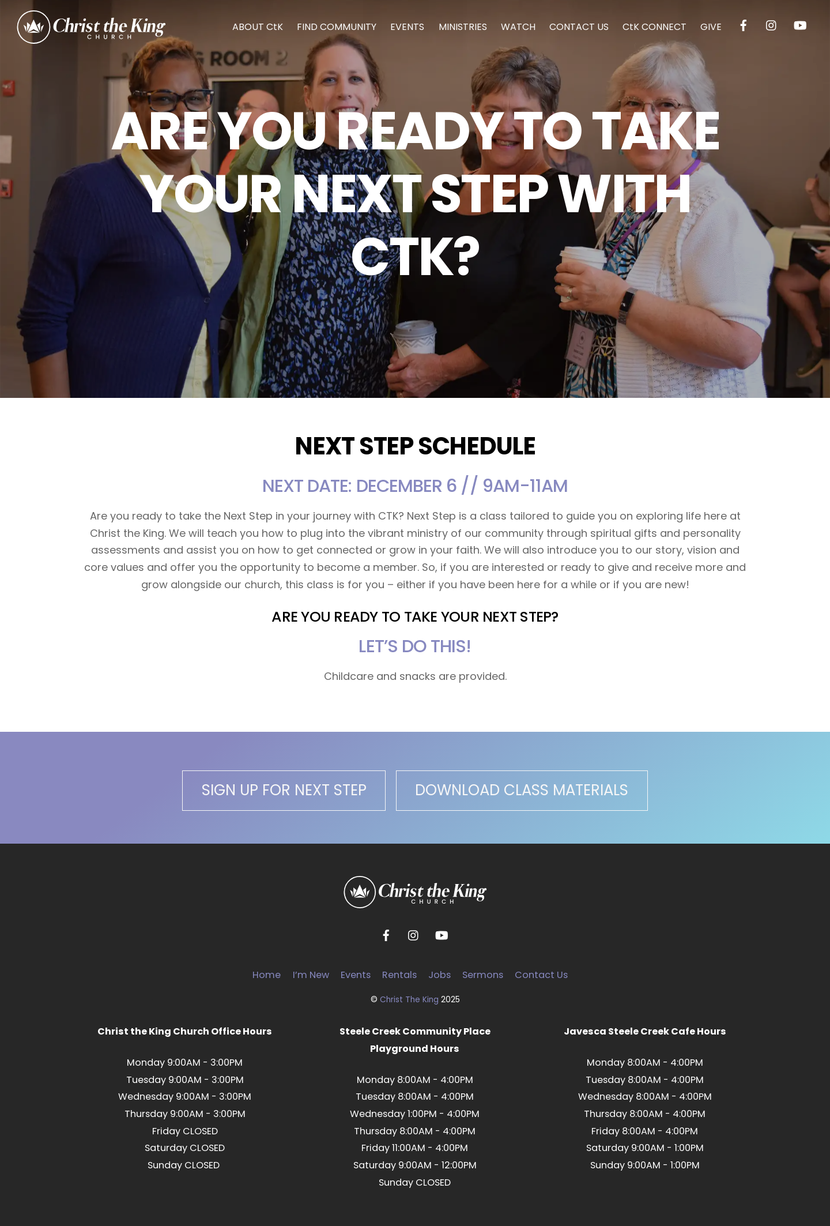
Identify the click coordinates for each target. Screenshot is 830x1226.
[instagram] (771, 24)
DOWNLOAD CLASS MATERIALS (521, 790)
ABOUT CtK (257, 26)
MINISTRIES (463, 26)
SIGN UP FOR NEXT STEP (284, 790)
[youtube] (800, 24)
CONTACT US (579, 26)
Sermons (482, 974)
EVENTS (407, 26)
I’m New (311, 974)
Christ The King (409, 999)
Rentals (399, 974)
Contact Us (541, 974)
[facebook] (743, 24)
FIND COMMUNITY (336, 26)
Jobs (439, 974)
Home (266, 974)
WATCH (518, 26)
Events (356, 974)
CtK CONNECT (654, 26)
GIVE (711, 26)
